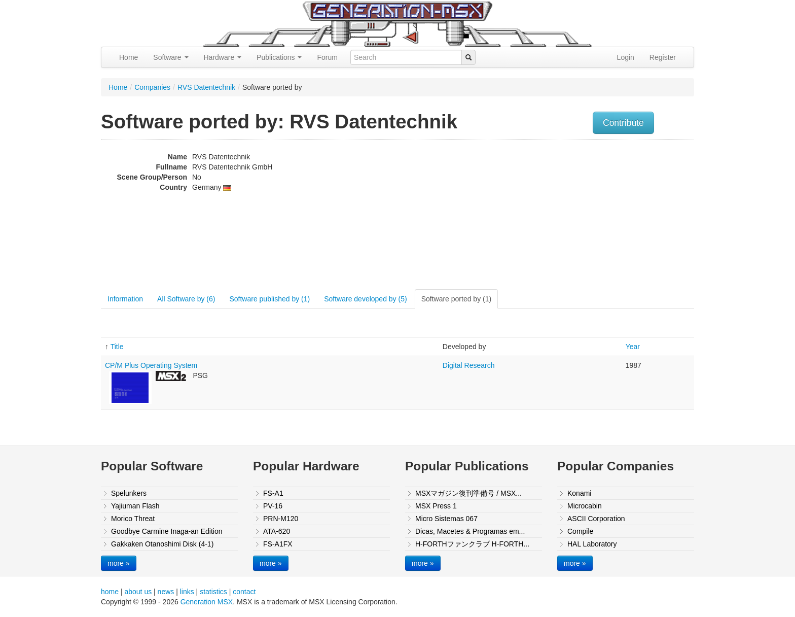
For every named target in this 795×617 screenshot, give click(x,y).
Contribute (623, 123)
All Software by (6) (186, 299)
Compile (580, 531)
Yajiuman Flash (135, 506)
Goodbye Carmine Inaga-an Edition (166, 531)
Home (128, 57)
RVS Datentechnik (206, 87)
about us (138, 592)
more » (118, 563)
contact (244, 592)
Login (625, 57)
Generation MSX (206, 602)
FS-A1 (273, 493)
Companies (152, 87)
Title (117, 346)
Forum (327, 57)
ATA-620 (276, 531)
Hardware (223, 57)
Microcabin (584, 506)
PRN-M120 (280, 519)
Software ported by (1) (456, 299)
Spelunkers (129, 493)
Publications (279, 57)
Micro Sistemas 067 (446, 519)
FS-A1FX (278, 544)
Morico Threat (133, 519)
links (187, 592)
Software (170, 57)
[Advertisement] (592, 216)
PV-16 (272, 506)
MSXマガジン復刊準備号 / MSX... (468, 493)
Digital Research (469, 365)
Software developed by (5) (365, 299)
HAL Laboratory (592, 544)
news (166, 592)
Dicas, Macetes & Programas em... (470, 531)
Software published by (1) (269, 299)
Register (662, 57)
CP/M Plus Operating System (151, 365)
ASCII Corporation (596, 519)
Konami (579, 493)
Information (125, 299)
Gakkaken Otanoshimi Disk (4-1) (162, 544)
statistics (213, 592)
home (110, 592)
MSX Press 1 (436, 506)
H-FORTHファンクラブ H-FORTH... (472, 544)
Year (633, 346)
